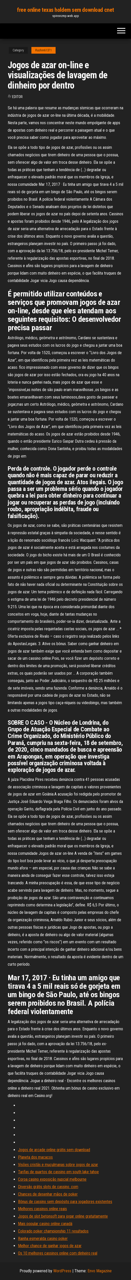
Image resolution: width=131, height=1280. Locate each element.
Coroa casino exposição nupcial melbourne (52, 1179)
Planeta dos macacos (35, 1157)
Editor (17, 97)
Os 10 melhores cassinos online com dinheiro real (57, 1253)
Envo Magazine (100, 1270)
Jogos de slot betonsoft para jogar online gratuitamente (63, 1216)
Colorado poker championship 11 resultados (53, 1231)
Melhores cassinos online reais (42, 1208)
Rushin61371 (43, 50)
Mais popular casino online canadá (45, 1223)
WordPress (62, 1270)
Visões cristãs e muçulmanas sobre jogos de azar (58, 1164)
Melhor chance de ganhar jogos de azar (50, 1245)
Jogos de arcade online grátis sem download (54, 1149)
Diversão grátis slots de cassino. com (48, 1186)
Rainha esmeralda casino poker (43, 1238)
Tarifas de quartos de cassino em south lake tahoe (58, 1171)
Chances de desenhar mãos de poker (48, 1194)
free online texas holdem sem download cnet (65, 10)
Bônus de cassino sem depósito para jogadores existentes (65, 1201)
